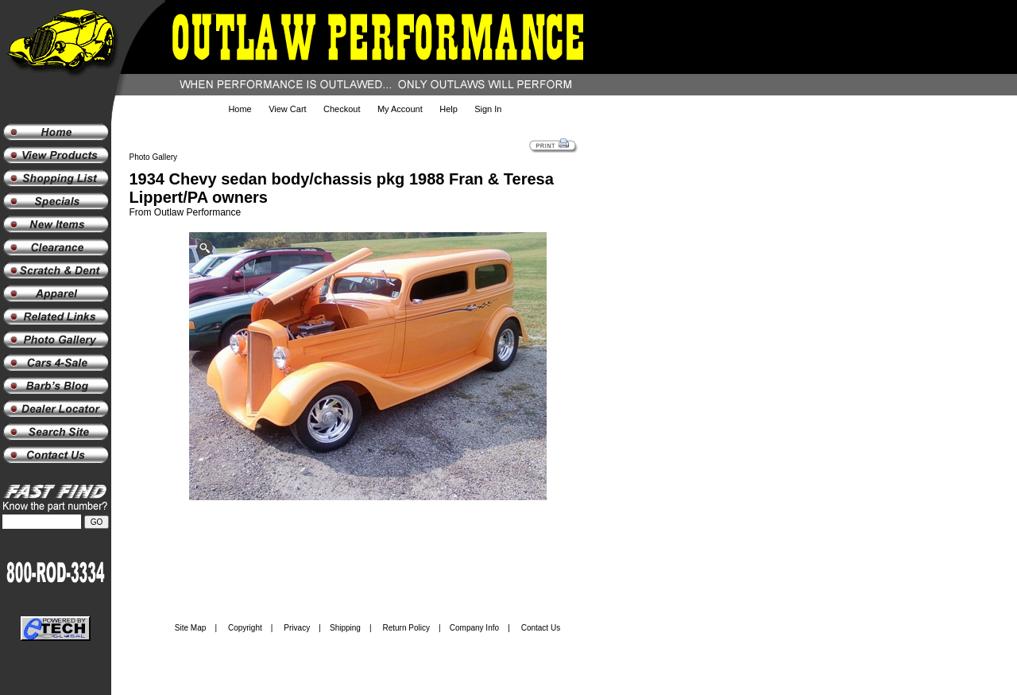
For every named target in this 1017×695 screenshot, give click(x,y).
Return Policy (406, 627)
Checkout (341, 109)
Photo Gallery (154, 157)
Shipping (345, 627)
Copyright (245, 627)
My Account (400, 109)
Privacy (297, 627)
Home (239, 109)
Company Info (474, 627)
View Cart (287, 109)
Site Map (190, 627)
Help (448, 109)
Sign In (487, 109)
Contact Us (540, 627)
